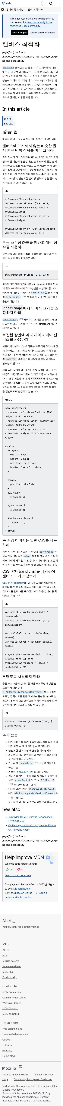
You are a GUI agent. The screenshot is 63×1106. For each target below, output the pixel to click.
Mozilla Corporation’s (19, 1086)
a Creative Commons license (34, 1100)
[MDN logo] (8, 921)
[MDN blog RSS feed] (26, 935)
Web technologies (12, 1028)
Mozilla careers (11, 960)
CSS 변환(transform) (13, 582)
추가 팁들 (10, 735)
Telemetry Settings (43, 1074)
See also (8, 123)
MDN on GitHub (11, 1013)
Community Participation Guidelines (33, 1079)
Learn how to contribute (18, 875)
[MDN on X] (15, 935)
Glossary (7, 1050)
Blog (4, 955)
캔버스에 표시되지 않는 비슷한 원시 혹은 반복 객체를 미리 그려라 (29, 148)
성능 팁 (8, 118)
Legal (5, 1079)
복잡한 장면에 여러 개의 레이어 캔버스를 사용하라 (29, 337)
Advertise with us (11, 966)
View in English (19, 32)
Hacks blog (8, 1055)
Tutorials (7, 1045)
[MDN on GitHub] (4, 935)
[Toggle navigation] (57, 3)
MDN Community (11, 992)
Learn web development (15, 1034)
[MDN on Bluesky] (9, 935)
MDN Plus (7, 971)
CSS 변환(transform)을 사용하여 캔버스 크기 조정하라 (28, 573)
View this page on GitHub (18, 892)
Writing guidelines (11, 1003)
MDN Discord (10, 1008)
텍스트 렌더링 (26, 771)
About (5, 950)
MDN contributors (21, 888)
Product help (9, 977)
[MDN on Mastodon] (20, 935)
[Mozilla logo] (12, 1067)
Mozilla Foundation (12, 1089)
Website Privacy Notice (15, 1074)
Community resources (14, 997)
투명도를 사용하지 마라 (21, 676)
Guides (6, 1039)
